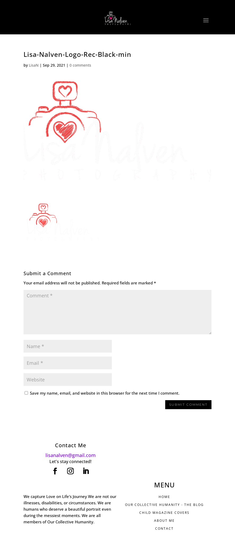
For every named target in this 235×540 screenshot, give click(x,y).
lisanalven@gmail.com (70, 455)
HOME (164, 497)
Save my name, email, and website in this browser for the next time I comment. (104, 393)
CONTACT (164, 528)
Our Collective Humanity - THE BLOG (164, 504)
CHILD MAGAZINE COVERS (164, 512)
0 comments (80, 65)
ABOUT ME (164, 520)
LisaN (34, 65)
